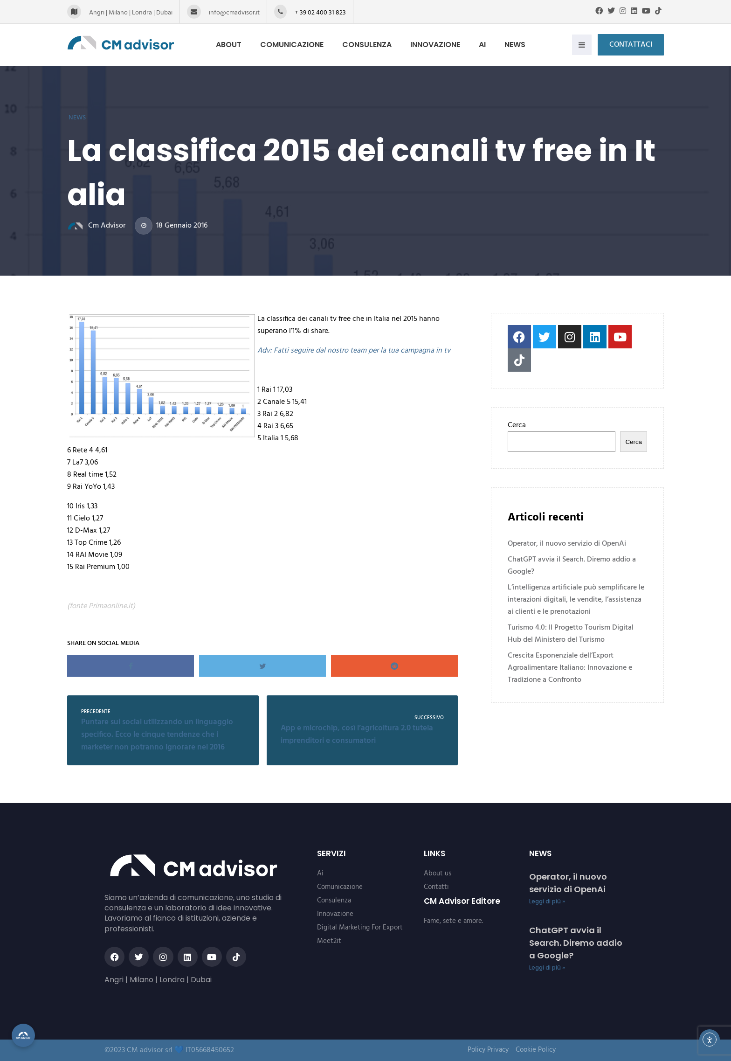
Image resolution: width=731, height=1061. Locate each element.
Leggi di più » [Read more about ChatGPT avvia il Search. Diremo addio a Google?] (547, 967)
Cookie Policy (536, 1049)
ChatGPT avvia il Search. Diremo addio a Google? (572, 566)
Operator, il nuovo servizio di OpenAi (567, 544)
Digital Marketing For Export (360, 927)
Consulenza (372, 44)
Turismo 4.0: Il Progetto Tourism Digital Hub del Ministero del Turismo (571, 634)
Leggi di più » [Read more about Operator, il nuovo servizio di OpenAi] (547, 901)
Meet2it (329, 941)
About (234, 44)
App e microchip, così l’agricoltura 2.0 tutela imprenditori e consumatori (357, 734)
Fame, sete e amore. (453, 921)
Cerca (517, 425)
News (520, 44)
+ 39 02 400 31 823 (320, 12)
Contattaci (630, 45)
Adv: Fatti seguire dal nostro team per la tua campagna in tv (353, 351)
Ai (487, 44)
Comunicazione (297, 44)
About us (437, 873)
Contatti (436, 887)
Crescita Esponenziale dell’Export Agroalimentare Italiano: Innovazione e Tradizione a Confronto (570, 668)
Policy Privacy (488, 1049)
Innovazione (440, 44)
